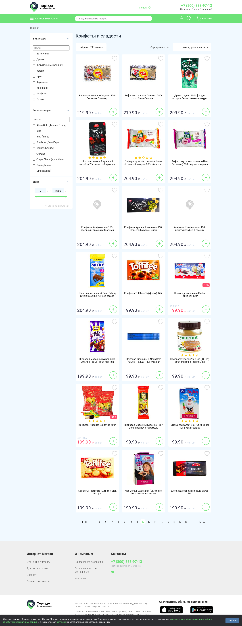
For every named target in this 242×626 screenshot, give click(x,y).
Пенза (143, 7)
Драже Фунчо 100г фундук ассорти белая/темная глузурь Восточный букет (189, 98)
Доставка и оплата (37, 568)
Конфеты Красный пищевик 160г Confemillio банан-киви (143, 229)
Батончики (42, 53)
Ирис (39, 76)
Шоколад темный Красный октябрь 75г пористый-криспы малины (97, 164)
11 (137, 522)
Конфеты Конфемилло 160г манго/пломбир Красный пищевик (189, 230)
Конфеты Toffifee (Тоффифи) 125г (143, 293)
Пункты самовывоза (38, 581)
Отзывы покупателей (38, 561)
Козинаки (42, 87)
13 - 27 (202, 522)
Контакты (80, 578)
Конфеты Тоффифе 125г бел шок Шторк (97, 492)
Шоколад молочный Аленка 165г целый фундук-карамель (143, 426)
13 (149, 522)
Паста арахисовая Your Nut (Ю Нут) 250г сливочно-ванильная (189, 360)
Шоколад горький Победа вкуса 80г (189, 492)
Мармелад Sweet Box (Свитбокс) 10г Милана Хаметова (143, 492)
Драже (40, 59)
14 (155, 522)
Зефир (40, 70)
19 (186, 522)
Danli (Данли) (43, 165)
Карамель (42, 82)
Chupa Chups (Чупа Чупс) (50, 159)
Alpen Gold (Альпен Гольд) (51, 125)
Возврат (31, 574)
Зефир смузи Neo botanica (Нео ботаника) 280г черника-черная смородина (190, 164)
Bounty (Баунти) (45, 148)
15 (161, 522)
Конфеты (41, 93)
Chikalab (41, 153)
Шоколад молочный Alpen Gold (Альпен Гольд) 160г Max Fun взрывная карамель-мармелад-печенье (97, 363)
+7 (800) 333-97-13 (196, 5)
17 (174, 522)
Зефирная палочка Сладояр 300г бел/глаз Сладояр (97, 97)
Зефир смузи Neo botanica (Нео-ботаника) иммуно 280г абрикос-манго (143, 164)
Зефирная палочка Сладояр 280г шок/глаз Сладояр (143, 97)
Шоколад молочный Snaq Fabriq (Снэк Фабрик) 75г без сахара (97, 294)
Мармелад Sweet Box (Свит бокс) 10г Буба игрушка (190, 426)
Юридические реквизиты (89, 561)
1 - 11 (84, 522)
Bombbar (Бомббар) (47, 142)
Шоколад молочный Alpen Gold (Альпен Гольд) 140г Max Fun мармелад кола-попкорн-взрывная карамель (143, 363)
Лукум (40, 99)
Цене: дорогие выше (194, 47)
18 (180, 522)
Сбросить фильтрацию (58, 206)
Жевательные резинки (49, 65)
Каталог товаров (45, 18)
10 (130, 522)
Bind (38, 130)
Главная (34, 27)
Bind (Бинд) (42, 136)
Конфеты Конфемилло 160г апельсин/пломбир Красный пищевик (97, 230)
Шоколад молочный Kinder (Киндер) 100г (189, 294)
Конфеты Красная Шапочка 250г (97, 425)
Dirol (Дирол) (43, 170)
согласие (61, 622)
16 (167, 522)
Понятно (232, 620)
